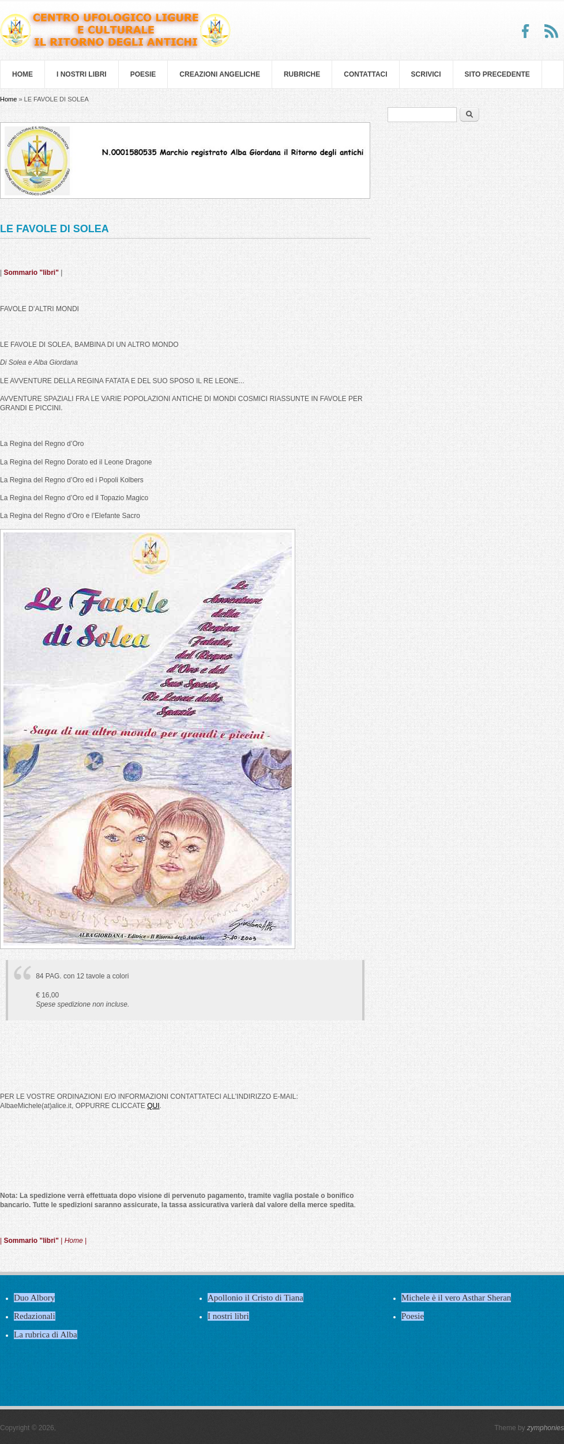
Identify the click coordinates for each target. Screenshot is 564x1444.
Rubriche (302, 74)
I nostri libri (82, 74)
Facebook (526, 31)
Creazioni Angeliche (219, 74)
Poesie (143, 74)
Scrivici (426, 74)
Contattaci (365, 74)
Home (22, 74)
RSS (551, 31)
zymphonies (545, 1428)
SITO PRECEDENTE (497, 74)
